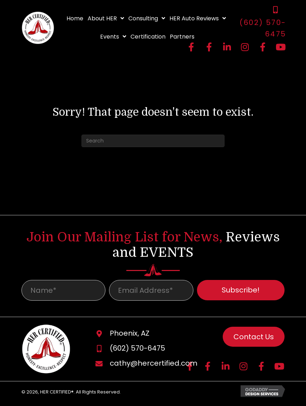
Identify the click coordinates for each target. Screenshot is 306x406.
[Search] (153, 141)
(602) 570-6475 (137, 350)
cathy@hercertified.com (153, 365)
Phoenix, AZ (129, 335)
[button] (191, 46)
